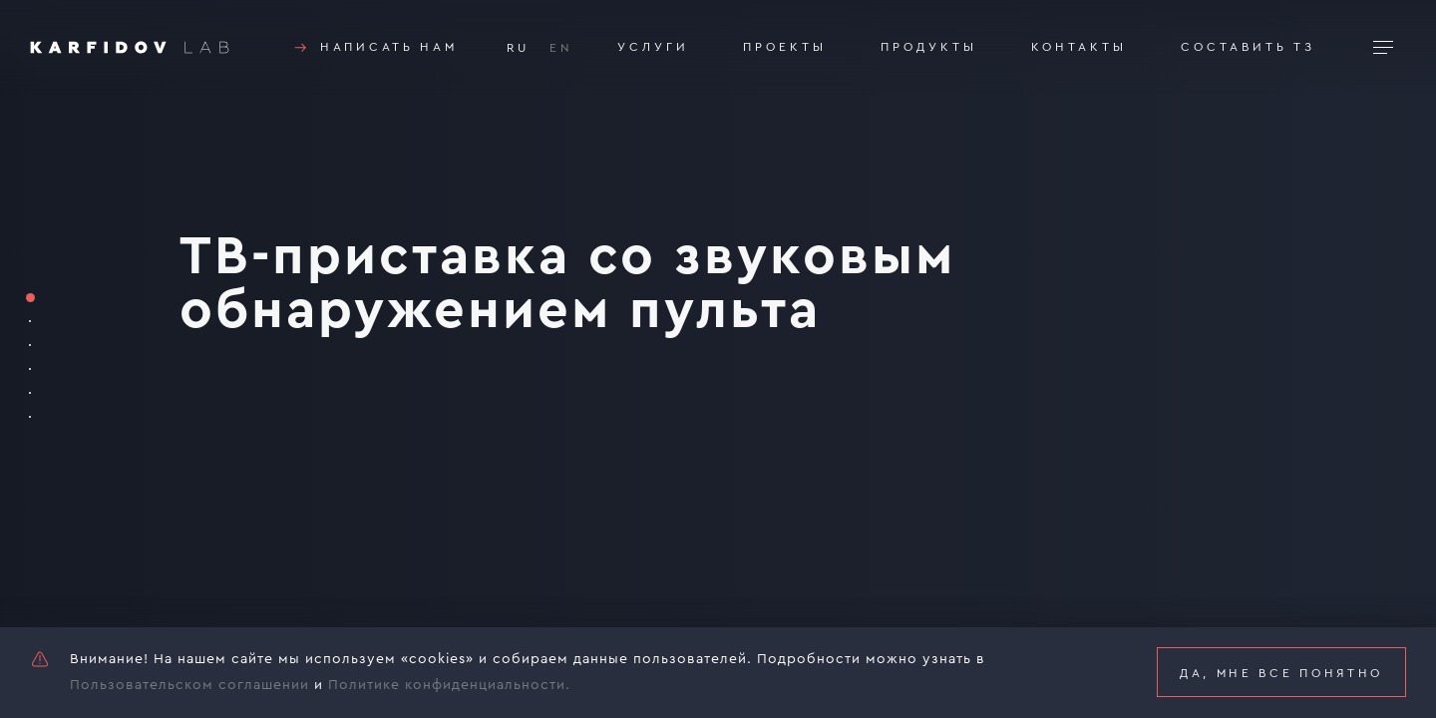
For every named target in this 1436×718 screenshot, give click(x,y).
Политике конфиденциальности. (449, 685)
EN (561, 48)
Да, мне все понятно (1281, 673)
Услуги (653, 47)
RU (518, 48)
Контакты (1079, 47)
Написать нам (373, 48)
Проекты (785, 47)
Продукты (929, 47)
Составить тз (1248, 47)
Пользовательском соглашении (189, 685)
